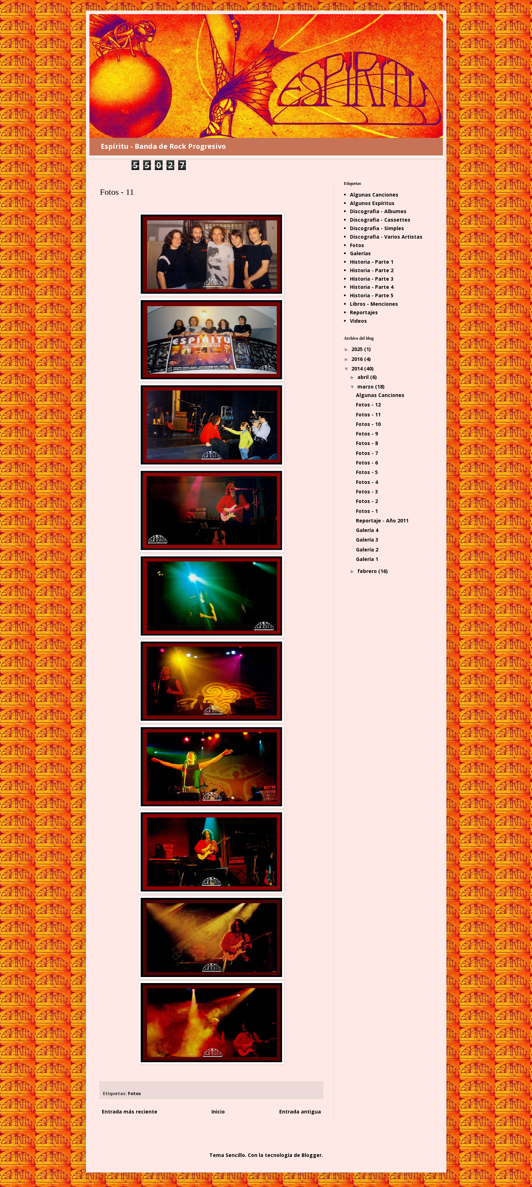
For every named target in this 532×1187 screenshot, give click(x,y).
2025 (357, 349)
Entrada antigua (300, 1111)
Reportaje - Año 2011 (382, 520)
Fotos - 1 (367, 511)
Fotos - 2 (367, 501)
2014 (357, 368)
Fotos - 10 (368, 424)
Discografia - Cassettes (380, 219)
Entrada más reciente (129, 1111)
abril (363, 377)
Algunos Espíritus (372, 203)
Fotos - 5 (367, 472)
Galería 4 (367, 530)
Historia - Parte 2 (371, 270)
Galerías (360, 253)
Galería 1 (367, 559)
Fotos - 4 (367, 482)
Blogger (312, 1155)
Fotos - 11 (368, 414)
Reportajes (364, 312)
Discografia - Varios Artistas (386, 236)
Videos (358, 320)
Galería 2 (367, 549)
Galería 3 (367, 539)
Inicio (218, 1111)
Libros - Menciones (374, 303)
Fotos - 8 (367, 443)
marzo (366, 386)
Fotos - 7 (367, 453)
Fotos (134, 1093)
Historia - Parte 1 (371, 261)
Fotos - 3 (367, 491)
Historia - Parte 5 (371, 295)
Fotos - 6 (367, 462)
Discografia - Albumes (378, 211)
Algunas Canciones (374, 194)
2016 (357, 359)
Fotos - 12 (368, 404)
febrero (367, 571)
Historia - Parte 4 (371, 286)
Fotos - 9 (367, 433)
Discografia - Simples (377, 228)
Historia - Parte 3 (371, 278)
